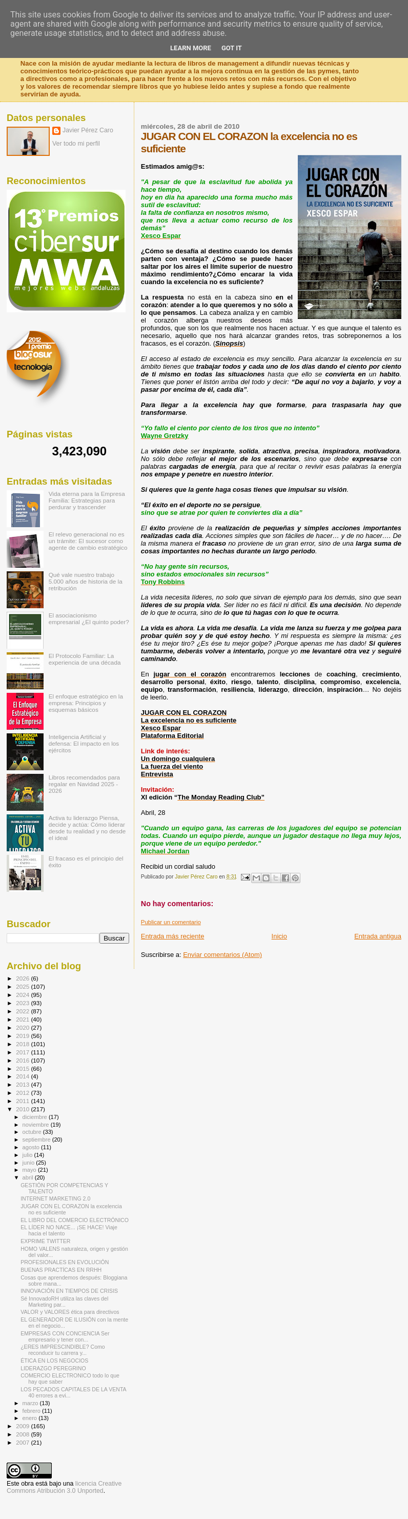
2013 (23, 1084)
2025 (23, 986)
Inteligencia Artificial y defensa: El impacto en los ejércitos (84, 743)
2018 (23, 1044)
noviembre (37, 1125)
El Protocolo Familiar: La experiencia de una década (85, 659)
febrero (32, 1411)
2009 (23, 1426)
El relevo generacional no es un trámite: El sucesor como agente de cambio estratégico (88, 541)
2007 (23, 1442)
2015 (23, 1068)
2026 (23, 978)
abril (29, 1177)
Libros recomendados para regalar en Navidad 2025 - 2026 (84, 784)
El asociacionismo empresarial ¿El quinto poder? (89, 618)
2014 (23, 1076)
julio (28, 1155)
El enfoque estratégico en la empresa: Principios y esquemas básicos (86, 703)
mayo (30, 1170)
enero (31, 1418)
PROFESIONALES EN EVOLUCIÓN (65, 1262)
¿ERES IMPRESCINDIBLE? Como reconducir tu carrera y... (63, 1350)
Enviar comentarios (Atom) (222, 954)
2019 (23, 1035)
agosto (32, 1147)
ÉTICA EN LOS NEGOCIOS (54, 1360)
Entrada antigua (377, 936)
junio (29, 1163)
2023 (23, 1003)
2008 (23, 1434)
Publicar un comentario (171, 922)
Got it (231, 48)
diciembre (36, 1117)
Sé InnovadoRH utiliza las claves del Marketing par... (64, 1301)
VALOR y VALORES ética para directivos (70, 1312)
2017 (23, 1052)
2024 (23, 994)
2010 (23, 1109)
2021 (23, 1019)
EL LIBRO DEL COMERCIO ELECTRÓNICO (75, 1220)
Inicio (279, 936)
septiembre (37, 1139)
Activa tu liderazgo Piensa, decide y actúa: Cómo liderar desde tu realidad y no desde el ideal (87, 827)
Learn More (190, 48)
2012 (23, 1092)
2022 (23, 1011)
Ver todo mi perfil (76, 143)
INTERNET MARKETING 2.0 (55, 1198)
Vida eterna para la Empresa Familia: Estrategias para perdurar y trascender (87, 500)
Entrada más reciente (173, 936)
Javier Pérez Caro (88, 130)
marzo (31, 1403)
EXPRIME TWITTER (45, 1241)
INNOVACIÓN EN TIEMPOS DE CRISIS (69, 1291)
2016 (23, 1060)
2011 (23, 1100)
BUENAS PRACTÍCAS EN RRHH (61, 1270)
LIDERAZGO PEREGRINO (53, 1368)
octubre (33, 1132)
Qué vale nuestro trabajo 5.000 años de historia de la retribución (86, 581)
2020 (23, 1027)
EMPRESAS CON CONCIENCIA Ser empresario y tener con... (65, 1336)
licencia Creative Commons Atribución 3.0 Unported (64, 1487)
